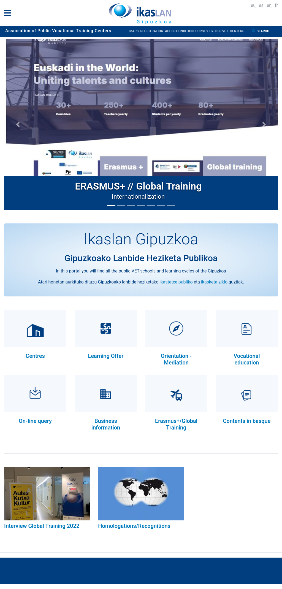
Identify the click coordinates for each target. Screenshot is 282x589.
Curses (202, 31)
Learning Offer (105, 356)
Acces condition (180, 31)
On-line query (35, 421)
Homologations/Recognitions (134, 526)
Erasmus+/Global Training (176, 424)
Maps (134, 31)
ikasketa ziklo (214, 282)
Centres (35, 356)
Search (263, 31)
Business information (105, 424)
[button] (17, 124)
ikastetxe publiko (176, 282)
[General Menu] (9, 14)
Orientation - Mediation (176, 359)
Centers (237, 31)
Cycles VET (219, 31)
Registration (152, 31)
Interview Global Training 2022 (41, 526)
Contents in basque (246, 421)
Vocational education (247, 359)
